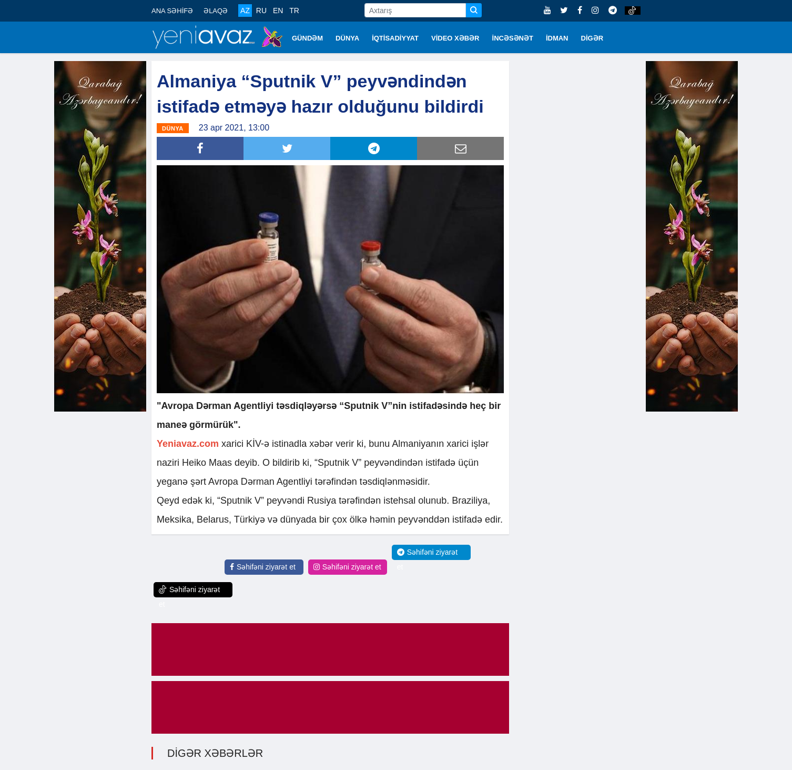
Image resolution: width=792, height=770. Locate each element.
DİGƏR (592, 38)
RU (261, 10)
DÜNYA (347, 38)
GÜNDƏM (307, 38)
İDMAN (557, 38)
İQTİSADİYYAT (395, 38)
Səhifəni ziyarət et (263, 567)
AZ (245, 10)
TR (294, 10)
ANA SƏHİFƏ (172, 11)
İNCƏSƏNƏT (512, 38)
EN (278, 10)
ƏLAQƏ (216, 11)
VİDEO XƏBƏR (455, 38)
